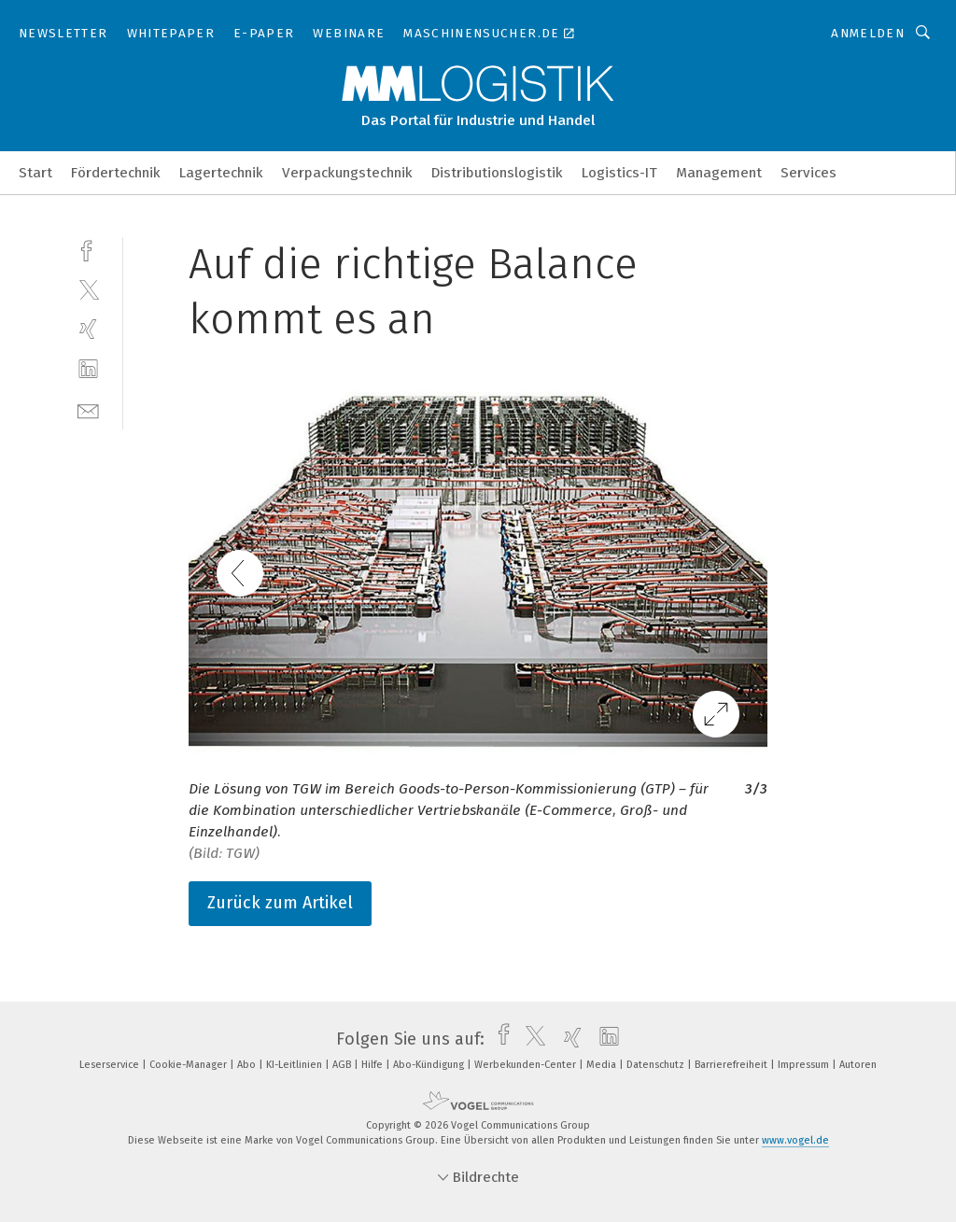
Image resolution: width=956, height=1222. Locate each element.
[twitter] (88, 289)
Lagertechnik (221, 172)
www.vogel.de (795, 1140)
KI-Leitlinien (295, 1065)
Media (602, 1065)
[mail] (88, 409)
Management (719, 172)
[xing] (88, 329)
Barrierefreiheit (732, 1065)
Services (808, 172)
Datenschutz (656, 1065)
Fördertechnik (116, 172)
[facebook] (88, 248)
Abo (248, 1065)
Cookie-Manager (189, 1065)
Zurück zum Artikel (280, 902)
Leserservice (110, 1065)
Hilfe (373, 1065)
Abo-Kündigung (430, 1065)
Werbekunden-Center (526, 1065)
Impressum (805, 1065)
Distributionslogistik (497, 172)
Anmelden (868, 33)
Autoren (858, 1065)
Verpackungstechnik (347, 172)
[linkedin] (88, 369)
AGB (343, 1065)
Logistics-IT (619, 172)
